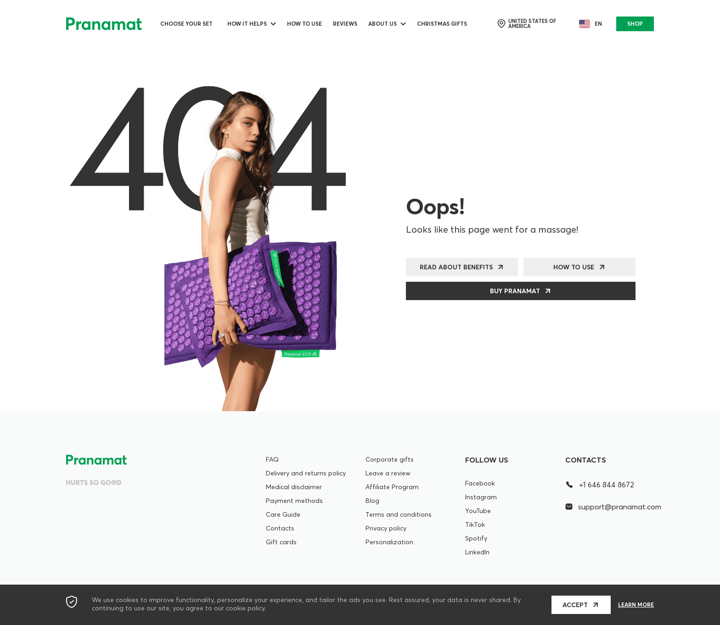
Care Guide (283, 514)
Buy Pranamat (515, 291)
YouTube (478, 511)
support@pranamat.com (609, 506)
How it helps (247, 23)
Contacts (280, 528)
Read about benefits (456, 267)
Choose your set (186, 23)
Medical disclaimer (294, 487)
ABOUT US (382, 23)
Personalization (389, 542)
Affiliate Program (392, 487)
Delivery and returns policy (306, 473)
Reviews (345, 23)
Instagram (481, 497)
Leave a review (388, 473)
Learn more (636, 605)
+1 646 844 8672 (599, 484)
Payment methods (294, 501)
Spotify (476, 538)
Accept (575, 605)
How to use (304, 23)
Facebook (480, 483)
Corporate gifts (390, 459)
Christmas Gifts (442, 23)
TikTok (475, 524)
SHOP (635, 23)
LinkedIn (477, 552)
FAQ (272, 459)
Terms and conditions (399, 514)
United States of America (526, 24)
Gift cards (281, 542)
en (588, 24)
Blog (372, 501)
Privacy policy (386, 528)
